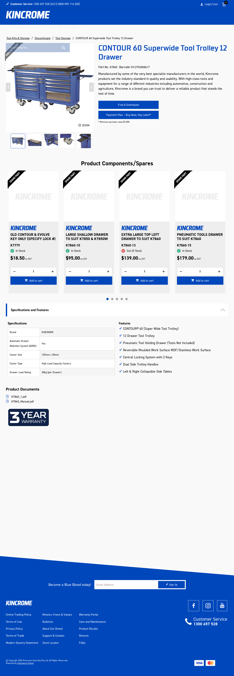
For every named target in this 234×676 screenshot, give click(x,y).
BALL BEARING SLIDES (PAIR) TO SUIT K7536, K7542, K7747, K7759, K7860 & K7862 (28, 241)
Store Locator (50, 643)
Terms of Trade (15, 635)
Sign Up (173, 584)
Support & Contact (53, 635)
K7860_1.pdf (19, 397)
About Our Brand (52, 628)
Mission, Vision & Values (57, 614)
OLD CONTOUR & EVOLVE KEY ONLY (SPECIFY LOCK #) (88, 237)
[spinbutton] (34, 277)
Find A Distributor (128, 105)
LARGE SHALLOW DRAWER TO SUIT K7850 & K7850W (142, 237)
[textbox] (190, 17)
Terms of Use (14, 621)
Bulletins (47, 621)
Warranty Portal (88, 614)
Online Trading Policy (18, 614)
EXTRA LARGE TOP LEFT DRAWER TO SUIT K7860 (196, 237)
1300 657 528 (205, 624)
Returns (83, 635)
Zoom (85, 125)
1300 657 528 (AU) (44, 4)
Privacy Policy (14, 628)
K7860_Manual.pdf (22, 401)
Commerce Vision (25, 663)
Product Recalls (88, 628)
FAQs (82, 643)
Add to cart (35, 286)
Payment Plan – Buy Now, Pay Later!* (128, 115)
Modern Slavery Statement (22, 643)
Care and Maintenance (92, 621)
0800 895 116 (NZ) (69, 4)
